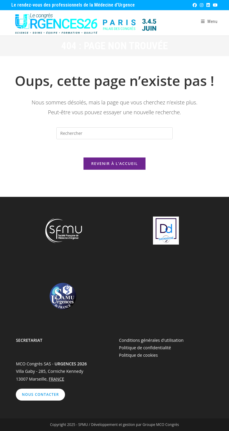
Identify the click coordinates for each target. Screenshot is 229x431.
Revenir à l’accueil (114, 163)
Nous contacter (40, 394)
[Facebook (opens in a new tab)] (194, 5)
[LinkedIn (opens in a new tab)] (208, 5)
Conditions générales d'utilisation (151, 340)
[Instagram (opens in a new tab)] (201, 5)
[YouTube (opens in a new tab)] (214, 5)
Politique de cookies (138, 355)
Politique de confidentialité (145, 347)
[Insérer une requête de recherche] (114, 133)
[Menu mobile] (209, 21)
